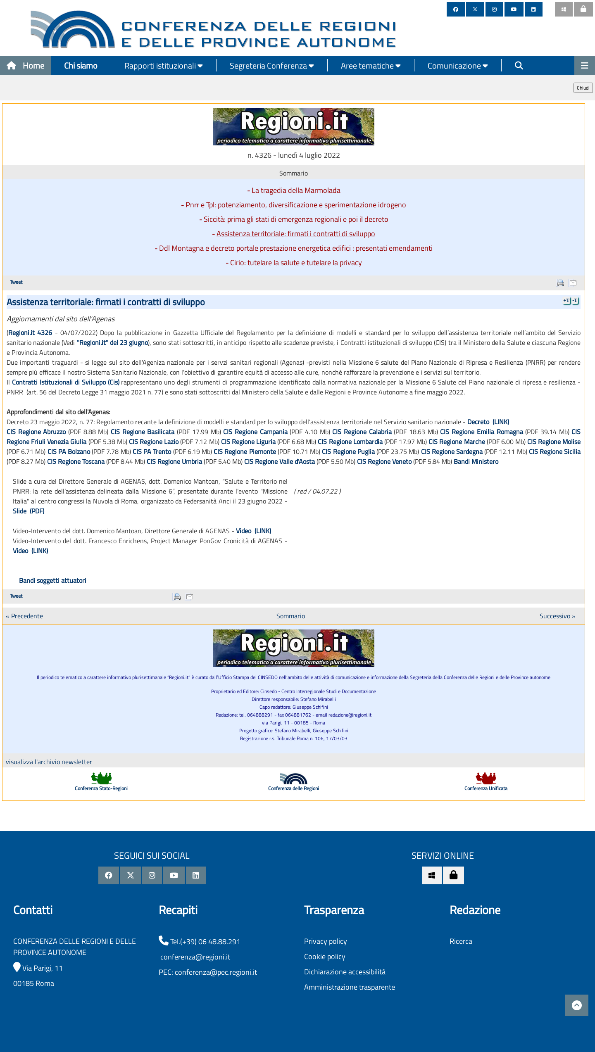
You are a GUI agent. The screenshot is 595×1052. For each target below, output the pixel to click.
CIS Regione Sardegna (452, 451)
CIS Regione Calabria (361, 432)
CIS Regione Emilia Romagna (481, 432)
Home (25, 65)
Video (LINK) (253, 531)
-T (574, 300)
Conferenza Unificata (485, 788)
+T (566, 300)
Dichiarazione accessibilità (345, 971)
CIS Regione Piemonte (245, 451)
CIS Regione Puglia (348, 451)
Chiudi (583, 88)
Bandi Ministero (476, 461)
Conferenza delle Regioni (293, 788)
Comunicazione (458, 65)
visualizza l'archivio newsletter (49, 762)
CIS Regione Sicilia (555, 451)
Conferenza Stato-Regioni (101, 788)
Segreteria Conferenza (272, 65)
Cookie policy (324, 956)
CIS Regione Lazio (153, 441)
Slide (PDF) (28, 511)
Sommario (290, 616)
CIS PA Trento (152, 451)
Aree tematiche (371, 65)
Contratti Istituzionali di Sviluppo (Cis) (65, 382)
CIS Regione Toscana (76, 461)
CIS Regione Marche (456, 441)
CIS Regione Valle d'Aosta (279, 461)
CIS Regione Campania (255, 432)
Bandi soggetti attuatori (52, 580)
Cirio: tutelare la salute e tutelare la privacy (296, 262)
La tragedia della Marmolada (296, 190)
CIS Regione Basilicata (144, 432)
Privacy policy (325, 941)
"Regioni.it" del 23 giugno (112, 342)
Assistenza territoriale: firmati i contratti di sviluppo (296, 233)
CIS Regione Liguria (248, 441)
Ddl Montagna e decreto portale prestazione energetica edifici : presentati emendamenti (296, 248)
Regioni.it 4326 (30, 332)
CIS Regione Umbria (174, 461)
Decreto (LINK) (488, 422)
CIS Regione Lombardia (350, 441)
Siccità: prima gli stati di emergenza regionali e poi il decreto (296, 219)
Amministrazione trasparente (349, 987)
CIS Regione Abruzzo (36, 432)
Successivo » (558, 616)
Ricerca (461, 941)
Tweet (16, 282)
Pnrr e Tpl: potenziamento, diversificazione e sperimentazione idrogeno (296, 204)
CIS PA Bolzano (69, 451)
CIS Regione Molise (554, 441)
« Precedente (24, 616)
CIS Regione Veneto (384, 461)
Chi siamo (81, 65)
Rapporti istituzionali (163, 65)
